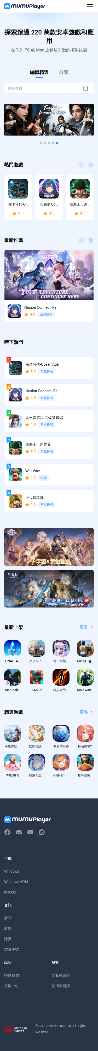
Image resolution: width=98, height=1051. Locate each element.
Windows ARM (16, 882)
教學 (7, 928)
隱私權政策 (61, 975)
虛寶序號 (11, 949)
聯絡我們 (11, 975)
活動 (7, 939)
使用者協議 (61, 986)
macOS (10, 892)
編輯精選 (39, 72)
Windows (11, 871)
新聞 (7, 918)
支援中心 (11, 986)
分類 (63, 72)
